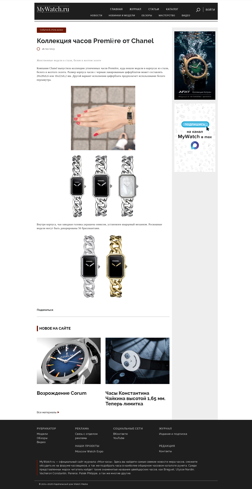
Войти (210, 9)
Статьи (153, 9)
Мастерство (167, 15)
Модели (42, 433)
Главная (116, 9)
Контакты (165, 451)
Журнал (135, 9)
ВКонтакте (120, 433)
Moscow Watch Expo (89, 451)
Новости (96, 15)
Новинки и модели (122, 15)
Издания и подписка (173, 433)
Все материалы (46, 412)
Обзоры (147, 15)
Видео (186, 15)
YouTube (119, 438)
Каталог (172, 9)
